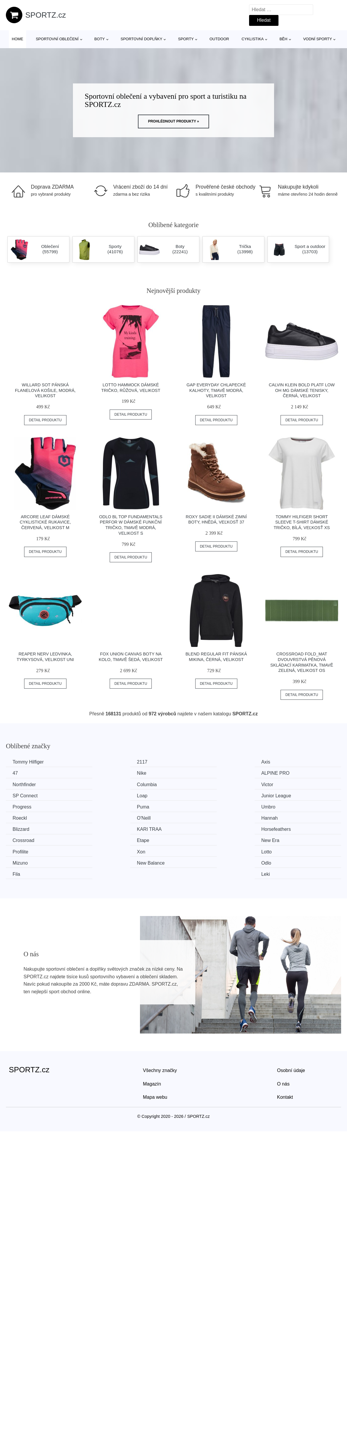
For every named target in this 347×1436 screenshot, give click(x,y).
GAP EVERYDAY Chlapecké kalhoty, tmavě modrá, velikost (216, 390)
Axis (189, 761)
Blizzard (193, 806)
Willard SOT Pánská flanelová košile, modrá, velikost (45, 390)
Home (17, 39)
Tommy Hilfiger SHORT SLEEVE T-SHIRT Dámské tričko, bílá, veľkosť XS (301, 522)
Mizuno (279, 828)
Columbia (281, 773)
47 (274, 761)
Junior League (286, 783)
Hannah (107, 806)
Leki (275, 839)
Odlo (104, 839)
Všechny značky (160, 1035)
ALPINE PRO (113, 773)
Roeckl (278, 795)
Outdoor (219, 39)
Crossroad (110, 817)
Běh (283, 39)
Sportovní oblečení (57, 39)
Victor (19, 783)
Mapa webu (155, 1062)
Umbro (192, 795)
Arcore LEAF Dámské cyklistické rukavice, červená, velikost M (45, 522)
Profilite (21, 828)
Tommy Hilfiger (28, 761)
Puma (105, 795)
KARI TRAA (283, 806)
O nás (283, 1048)
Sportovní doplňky (141, 39)
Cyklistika (253, 39)
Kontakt (285, 1062)
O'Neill (20, 806)
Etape (191, 817)
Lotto (190, 828)
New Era (280, 817)
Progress (22, 795)
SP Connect (111, 783)
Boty (99, 39)
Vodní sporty (317, 39)
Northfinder (196, 773)
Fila (189, 839)
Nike (18, 773)
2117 (104, 761)
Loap (190, 783)
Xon (103, 828)
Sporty (186, 39)
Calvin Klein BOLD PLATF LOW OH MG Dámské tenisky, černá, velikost (302, 390)
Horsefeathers (28, 817)
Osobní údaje (291, 1035)
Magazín (152, 1048)
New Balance (27, 839)
